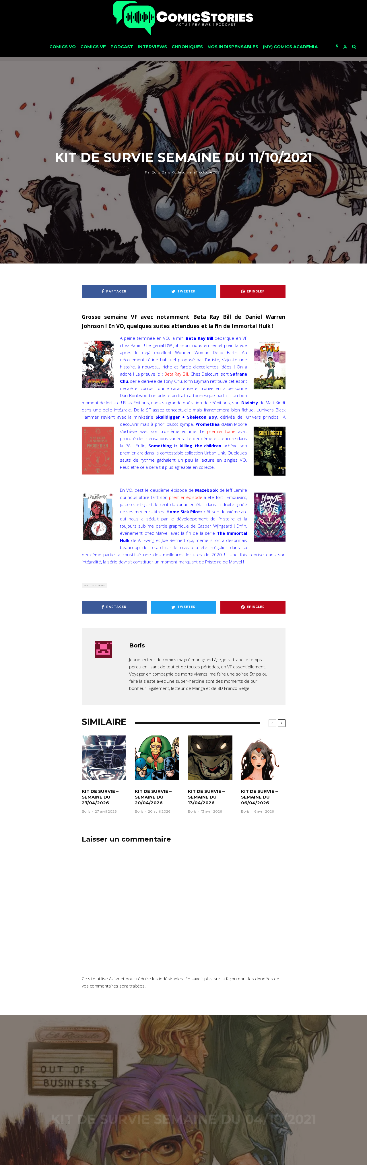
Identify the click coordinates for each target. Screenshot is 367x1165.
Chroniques (187, 46)
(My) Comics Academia (290, 46)
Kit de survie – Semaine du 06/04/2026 (259, 797)
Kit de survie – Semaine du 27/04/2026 (100, 797)
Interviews (152, 46)
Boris (152, 172)
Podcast (121, 46)
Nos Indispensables (232, 46)
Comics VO (62, 46)
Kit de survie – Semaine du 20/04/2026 (153, 797)
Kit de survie (181, 172)
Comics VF (93, 46)
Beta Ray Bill (176, 374)
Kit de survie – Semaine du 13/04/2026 (206, 797)
